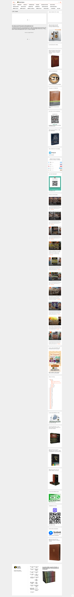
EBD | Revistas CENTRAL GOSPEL (36, 570)
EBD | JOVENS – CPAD (32, 572)
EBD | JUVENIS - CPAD (32, 574)
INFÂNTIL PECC (39, 8)
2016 (50, 398)
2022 (50, 391)
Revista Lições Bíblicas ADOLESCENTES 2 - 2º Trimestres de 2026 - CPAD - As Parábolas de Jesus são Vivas (55, 231)
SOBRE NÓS (19, 4)
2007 (50, 408)
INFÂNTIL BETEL (23, 8)
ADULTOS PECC (23, 6)
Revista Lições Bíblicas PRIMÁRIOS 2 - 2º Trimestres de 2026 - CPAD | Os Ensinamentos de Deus (55, 262)
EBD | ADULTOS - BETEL (36, 567)
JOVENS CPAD (30, 6)
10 (50, 331)
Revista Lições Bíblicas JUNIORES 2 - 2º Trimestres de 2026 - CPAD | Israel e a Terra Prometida (54, 277)
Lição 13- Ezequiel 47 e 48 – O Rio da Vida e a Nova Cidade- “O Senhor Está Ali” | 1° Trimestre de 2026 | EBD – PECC (55, 246)
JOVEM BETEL (37, 6)
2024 (50, 389)
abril (51, 380)
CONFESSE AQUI (31, 4)
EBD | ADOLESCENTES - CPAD (36, 575)
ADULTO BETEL (52, 4)
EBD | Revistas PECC (32, 569)
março (52, 384)
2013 (50, 401)
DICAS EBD (53, 8)
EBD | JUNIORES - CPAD (36, 577)
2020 (50, 393)
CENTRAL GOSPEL (16, 6)
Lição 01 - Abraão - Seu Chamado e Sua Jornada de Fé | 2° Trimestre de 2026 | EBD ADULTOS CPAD (55, 292)
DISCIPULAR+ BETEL (53, 6)
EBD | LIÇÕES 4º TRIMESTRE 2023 (36, 586)
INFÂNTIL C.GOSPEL (31, 8)
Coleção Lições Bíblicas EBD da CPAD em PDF (32, 589)
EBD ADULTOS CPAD (44, 4)
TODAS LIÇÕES (46, 8)
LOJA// (58, 8)
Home (14, 4)
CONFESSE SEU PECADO (36, 590)
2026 (50, 379)
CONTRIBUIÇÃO (32, 592)
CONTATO (25, 4)
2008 (50, 407)
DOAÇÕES (37, 4)
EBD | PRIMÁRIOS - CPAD (36, 580)
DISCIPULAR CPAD (45, 6)
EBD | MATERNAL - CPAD (36, 583)
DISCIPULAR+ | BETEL (32, 585)
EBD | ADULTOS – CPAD (32, 567)
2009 (50, 406)
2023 (50, 390)
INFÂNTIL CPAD (15, 8)
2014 (50, 400)
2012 (50, 402)
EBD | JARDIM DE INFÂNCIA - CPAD (32, 583)
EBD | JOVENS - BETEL (36, 572)
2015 (50, 399)
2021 (50, 392)
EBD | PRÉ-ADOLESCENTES (32, 578)
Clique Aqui (52, 209)
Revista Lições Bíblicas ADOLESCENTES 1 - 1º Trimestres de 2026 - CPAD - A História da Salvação (54, 336)
